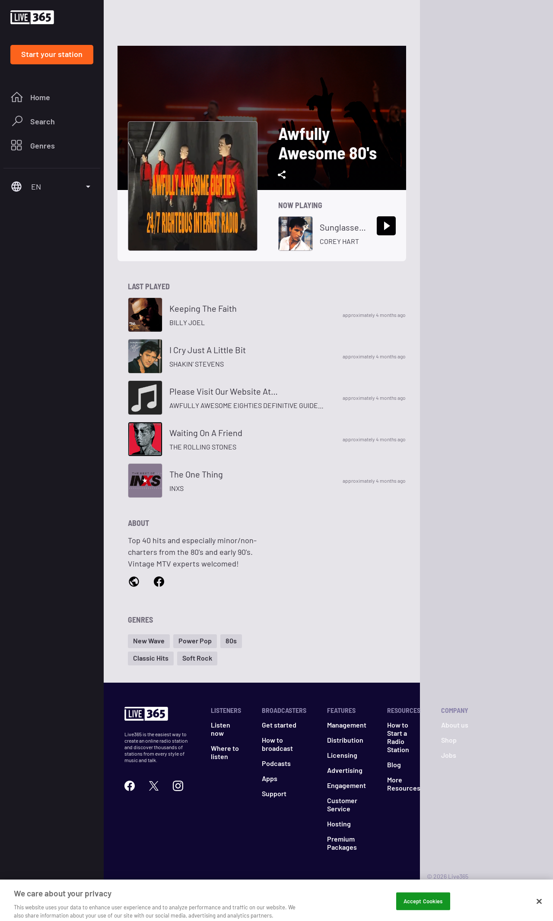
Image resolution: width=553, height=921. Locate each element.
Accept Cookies (423, 908)
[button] (149, 641)
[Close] (539, 909)
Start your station (52, 54)
